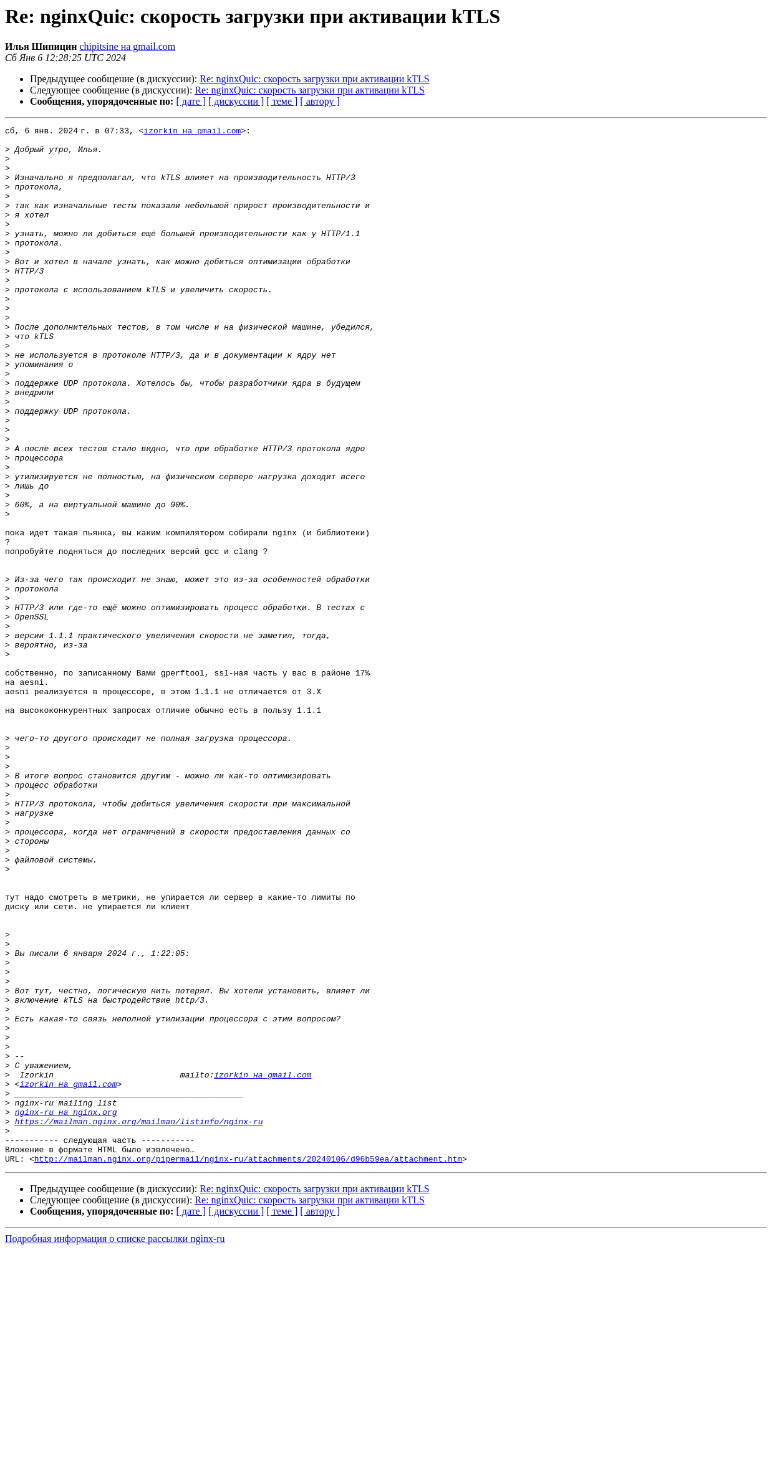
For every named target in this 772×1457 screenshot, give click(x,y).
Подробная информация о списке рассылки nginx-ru (115, 1446)
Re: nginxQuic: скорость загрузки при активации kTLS (314, 79)
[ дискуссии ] (236, 101)
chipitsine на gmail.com (127, 46)
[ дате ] (191, 101)
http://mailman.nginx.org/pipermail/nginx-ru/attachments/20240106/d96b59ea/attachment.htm (248, 1366)
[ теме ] (281, 101)
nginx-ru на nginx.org (66, 1310)
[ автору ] (319, 101)
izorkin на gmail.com (194, 132)
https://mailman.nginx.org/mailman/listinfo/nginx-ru (139, 1321)
